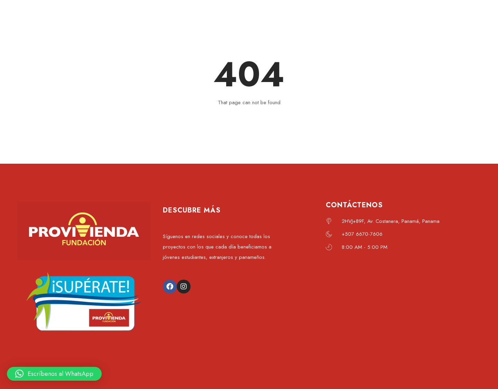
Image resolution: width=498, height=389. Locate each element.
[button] (54, 374)
